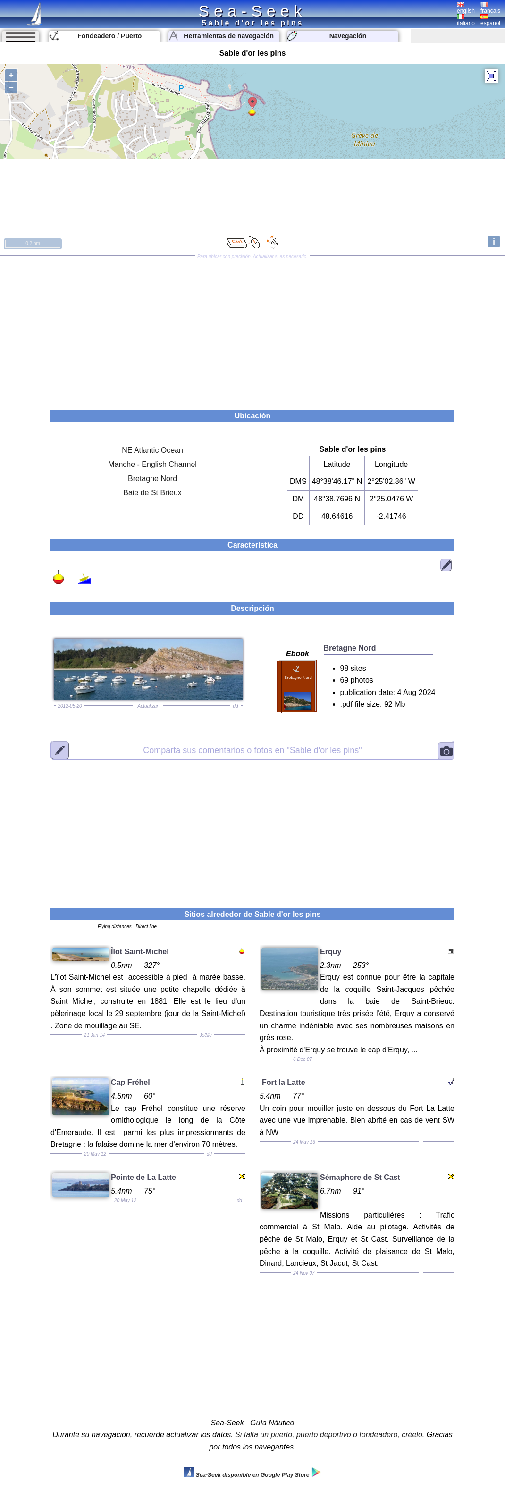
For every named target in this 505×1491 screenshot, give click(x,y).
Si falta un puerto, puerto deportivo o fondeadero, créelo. (329, 1435)
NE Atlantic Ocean (152, 450)
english (466, 8)
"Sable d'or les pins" (252, 749)
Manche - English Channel (152, 464)
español (490, 20)
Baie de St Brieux (152, 493)
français (490, 8)
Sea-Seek (252, 11)
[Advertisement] (252, 329)
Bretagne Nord (152, 478)
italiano (466, 20)
